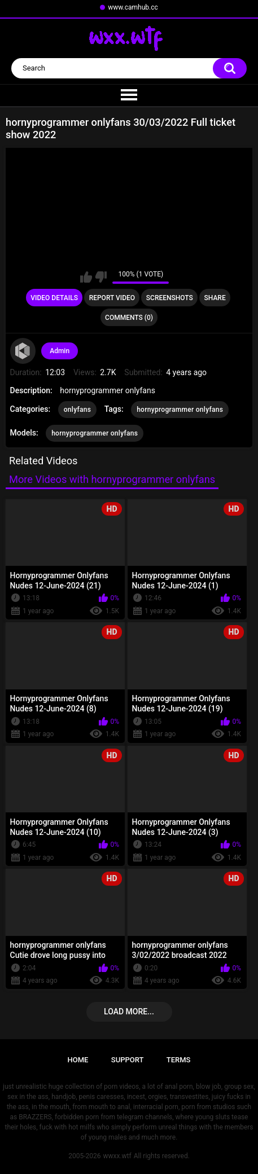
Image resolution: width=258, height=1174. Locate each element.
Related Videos (43, 461)
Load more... (129, 1011)
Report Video (112, 298)
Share (215, 298)
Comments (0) (129, 318)
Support (127, 1060)
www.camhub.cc (133, 7)
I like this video (86, 277)
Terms (179, 1060)
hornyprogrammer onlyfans (180, 410)
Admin (59, 351)
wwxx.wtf (117, 1156)
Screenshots (169, 298)
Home (78, 1060)
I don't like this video (101, 277)
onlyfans (77, 410)
